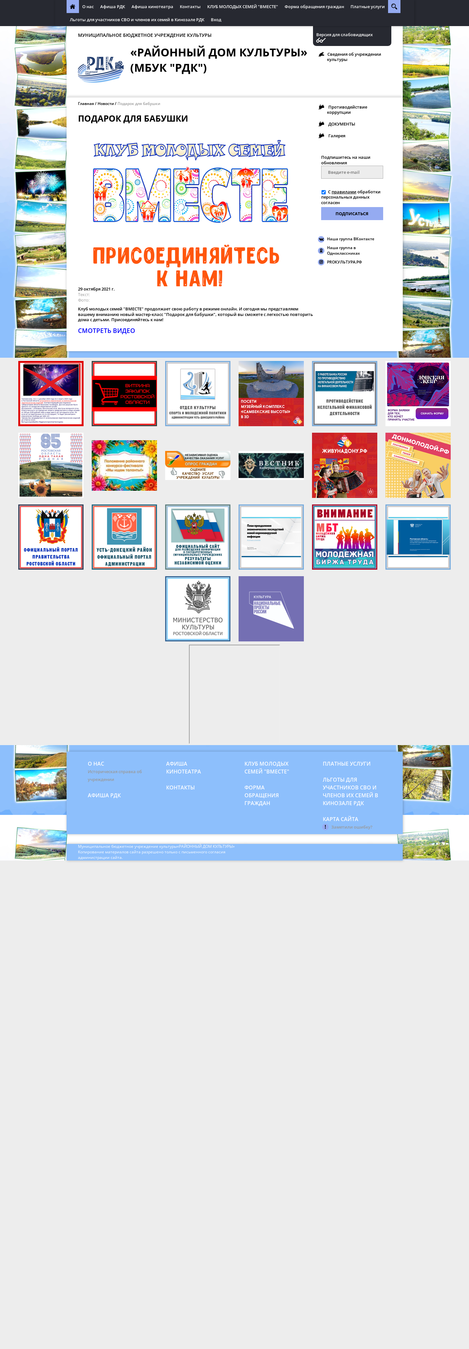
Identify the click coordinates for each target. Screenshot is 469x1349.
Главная (86, 103)
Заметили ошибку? (351, 827)
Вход (216, 19)
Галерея (336, 136)
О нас (88, 6)
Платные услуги (368, 6)
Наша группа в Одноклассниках (343, 250)
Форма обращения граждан (314, 6)
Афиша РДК (112, 6)
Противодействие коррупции (347, 109)
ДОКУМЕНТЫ (341, 124)
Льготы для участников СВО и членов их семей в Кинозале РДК (137, 19)
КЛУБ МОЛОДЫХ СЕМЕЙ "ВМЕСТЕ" (242, 6)
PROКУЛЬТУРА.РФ (344, 262)
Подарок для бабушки (138, 103)
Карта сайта (340, 819)
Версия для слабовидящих (344, 34)
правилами (344, 192)
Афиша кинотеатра (152, 6)
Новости (106, 103)
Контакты (190, 6)
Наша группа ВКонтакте (350, 238)
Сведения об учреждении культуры (354, 56)
